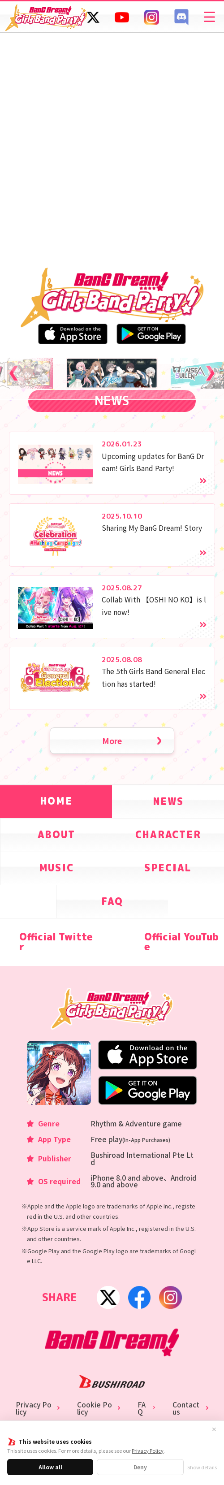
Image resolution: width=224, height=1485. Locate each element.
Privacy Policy (148, 1450)
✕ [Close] (214, 1429)
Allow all (50, 1467)
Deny (140, 1467)
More (112, 740)
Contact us (185, 1408)
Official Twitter (56, 942)
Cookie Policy (94, 1408)
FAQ (142, 1408)
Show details (202, 1467)
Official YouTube (181, 942)
